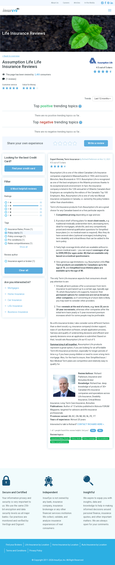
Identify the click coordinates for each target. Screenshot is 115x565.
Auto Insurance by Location (94, 545)
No (100, 430)
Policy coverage (15, 236)
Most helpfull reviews (24, 188)
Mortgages (13, 284)
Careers (66, 3)
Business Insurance (18, 308)
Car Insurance (15, 296)
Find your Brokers (14, 545)
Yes (93, 430)
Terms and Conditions (16, 550)
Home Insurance (16, 290)
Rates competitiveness (18, 243)
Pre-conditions (15, 240)
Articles (77, 3)
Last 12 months (103, 98)
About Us (54, 3)
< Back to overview (11, 56)
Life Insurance (15, 302)
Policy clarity (14, 233)
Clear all (23, 266)
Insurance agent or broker (20, 257)
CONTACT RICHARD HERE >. (91, 424)
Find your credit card (23, 168)
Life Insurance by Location (37, 545)
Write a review (96, 143)
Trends (88, 98)
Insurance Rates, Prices (19, 229)
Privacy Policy (35, 550)
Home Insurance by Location (65, 545)
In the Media (90, 3)
